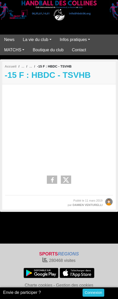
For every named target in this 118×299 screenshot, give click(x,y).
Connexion (93, 292)
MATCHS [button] (12, 50)
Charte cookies (38, 285)
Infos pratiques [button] (73, 39)
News (9, 39)
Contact (79, 50)
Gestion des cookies (74, 285)
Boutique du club (48, 50)
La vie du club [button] (35, 39)
